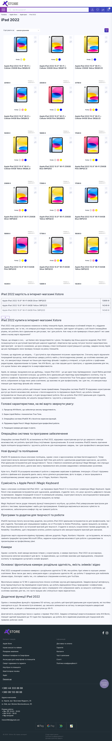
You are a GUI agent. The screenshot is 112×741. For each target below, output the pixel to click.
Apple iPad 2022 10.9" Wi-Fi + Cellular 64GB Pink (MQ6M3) (53, 117)
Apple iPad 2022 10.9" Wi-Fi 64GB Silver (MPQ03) (55, 268)
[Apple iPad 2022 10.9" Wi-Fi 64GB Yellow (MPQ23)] (91, 245)
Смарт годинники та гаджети (14, 663)
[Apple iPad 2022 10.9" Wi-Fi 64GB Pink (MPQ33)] (20, 245)
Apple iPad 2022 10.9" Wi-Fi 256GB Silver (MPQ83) (19, 218)
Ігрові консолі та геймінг (12, 647)
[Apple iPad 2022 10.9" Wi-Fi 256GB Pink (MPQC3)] (91, 144)
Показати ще (7, 679)
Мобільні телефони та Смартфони (16, 655)
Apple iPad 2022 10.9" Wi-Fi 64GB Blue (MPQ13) (90, 218)
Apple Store (7, 643)
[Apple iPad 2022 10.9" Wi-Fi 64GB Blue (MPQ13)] (91, 195)
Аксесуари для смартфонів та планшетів (19, 659)
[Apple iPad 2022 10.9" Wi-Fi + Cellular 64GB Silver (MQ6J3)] (91, 94)
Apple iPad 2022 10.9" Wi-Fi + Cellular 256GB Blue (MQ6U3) (17, 67)
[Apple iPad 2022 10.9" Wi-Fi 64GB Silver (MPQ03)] (56, 245)
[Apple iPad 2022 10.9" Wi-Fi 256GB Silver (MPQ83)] (20, 195)
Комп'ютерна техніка (11, 671)
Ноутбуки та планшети (12, 667)
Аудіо (5, 675)
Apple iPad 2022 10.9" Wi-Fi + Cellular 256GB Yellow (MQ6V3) (89, 67)
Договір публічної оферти (53, 738)
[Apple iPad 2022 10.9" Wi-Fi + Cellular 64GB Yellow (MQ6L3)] (20, 144)
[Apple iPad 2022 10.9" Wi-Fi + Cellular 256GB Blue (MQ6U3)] (20, 44)
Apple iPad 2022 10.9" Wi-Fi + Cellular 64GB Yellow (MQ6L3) (17, 167)
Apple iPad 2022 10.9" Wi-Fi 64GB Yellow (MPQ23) (90, 268)
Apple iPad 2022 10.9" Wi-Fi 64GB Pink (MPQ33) (19, 268)
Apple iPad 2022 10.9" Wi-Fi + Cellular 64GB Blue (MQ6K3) (17, 117)
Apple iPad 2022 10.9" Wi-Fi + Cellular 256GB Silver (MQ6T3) (53, 67)
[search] (48, 9)
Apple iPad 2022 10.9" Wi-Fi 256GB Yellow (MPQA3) (55, 218)
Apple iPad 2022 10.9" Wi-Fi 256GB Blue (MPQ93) (55, 167)
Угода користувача (51, 734)
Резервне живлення (10, 651)
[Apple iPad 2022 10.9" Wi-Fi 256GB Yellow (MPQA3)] (56, 195)
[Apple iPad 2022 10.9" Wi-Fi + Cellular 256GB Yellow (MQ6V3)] (91, 44)
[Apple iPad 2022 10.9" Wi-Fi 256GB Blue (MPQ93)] (56, 144)
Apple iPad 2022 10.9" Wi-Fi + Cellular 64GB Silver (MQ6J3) (88, 117)
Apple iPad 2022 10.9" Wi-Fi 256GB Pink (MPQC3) (90, 167)
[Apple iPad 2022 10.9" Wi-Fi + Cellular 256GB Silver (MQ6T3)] (56, 44)
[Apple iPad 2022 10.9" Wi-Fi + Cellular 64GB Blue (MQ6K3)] (20, 94)
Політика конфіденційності (54, 736)
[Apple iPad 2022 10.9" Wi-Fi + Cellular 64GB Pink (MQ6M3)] (56, 94)
